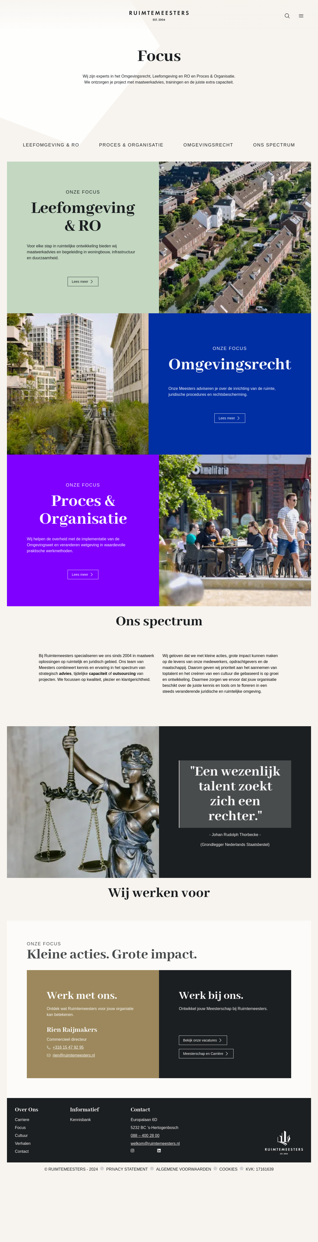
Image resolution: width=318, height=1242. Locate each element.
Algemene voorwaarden (183, 1215)
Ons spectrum (274, 145)
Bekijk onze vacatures (203, 1086)
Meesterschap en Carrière (206, 1099)
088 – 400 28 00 (145, 1181)
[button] (287, 16)
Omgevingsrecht (208, 145)
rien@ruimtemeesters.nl (74, 1101)
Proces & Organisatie (131, 145)
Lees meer (83, 281)
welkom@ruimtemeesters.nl (155, 1189)
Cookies (228, 1215)
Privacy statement (127, 1215)
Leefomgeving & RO (51, 145)
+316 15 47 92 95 (68, 1093)
